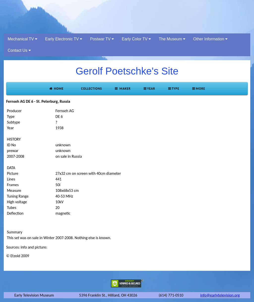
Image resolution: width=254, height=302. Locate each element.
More (198, 88)
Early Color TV (136, 39)
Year (149, 88)
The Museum (172, 39)
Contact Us (19, 50)
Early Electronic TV (63, 39)
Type (173, 88)
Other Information (210, 39)
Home (56, 88)
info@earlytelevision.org (220, 295)
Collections (91, 88)
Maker (122, 88)
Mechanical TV (22, 39)
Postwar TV (102, 39)
